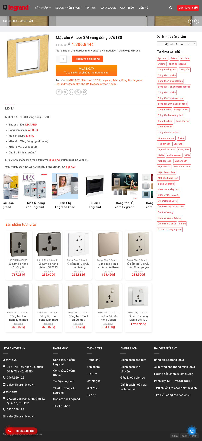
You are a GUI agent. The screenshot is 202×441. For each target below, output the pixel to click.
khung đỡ (54, 160)
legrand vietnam (65, 84)
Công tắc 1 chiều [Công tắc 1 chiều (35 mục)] (167, 75)
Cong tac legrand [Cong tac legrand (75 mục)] (167, 69)
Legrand (138, 80)
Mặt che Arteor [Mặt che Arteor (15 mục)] (182, 166)
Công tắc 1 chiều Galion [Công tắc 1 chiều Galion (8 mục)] (170, 81)
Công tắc (126, 80)
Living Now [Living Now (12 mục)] (184, 149)
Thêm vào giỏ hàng (87, 58)
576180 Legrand (102, 80)
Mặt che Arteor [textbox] (174, 44)
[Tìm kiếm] (170, 8)
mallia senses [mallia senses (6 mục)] (174, 155)
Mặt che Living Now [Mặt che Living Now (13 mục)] (168, 178)
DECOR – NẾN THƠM (68, 7)
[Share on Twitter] (65, 92)
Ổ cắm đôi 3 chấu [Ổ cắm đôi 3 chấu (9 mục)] (167, 223)
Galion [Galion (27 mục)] (181, 138)
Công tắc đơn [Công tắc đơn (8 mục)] (165, 126)
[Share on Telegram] (84, 92)
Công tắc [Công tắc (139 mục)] (185, 69)
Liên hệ (143, 7)
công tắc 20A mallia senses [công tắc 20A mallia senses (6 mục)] (172, 103)
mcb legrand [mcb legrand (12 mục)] (164, 161)
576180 (70, 80)
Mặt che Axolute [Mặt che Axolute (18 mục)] (166, 172)
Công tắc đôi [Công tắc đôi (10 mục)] (182, 121)
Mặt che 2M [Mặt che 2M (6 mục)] (181, 161)
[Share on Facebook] (59, 92)
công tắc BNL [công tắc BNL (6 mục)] (181, 109)
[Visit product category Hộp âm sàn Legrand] (108, 192)
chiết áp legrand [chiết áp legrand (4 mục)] (177, 64)
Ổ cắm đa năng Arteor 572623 (48, 265)
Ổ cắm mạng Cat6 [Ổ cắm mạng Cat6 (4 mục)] (167, 200)
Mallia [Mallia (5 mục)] (161, 155)
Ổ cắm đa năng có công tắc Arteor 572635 (18, 267)
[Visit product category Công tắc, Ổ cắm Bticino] (48, 192)
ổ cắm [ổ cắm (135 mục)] (182, 223)
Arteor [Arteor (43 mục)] (174, 58)
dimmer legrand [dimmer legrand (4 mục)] (166, 138)
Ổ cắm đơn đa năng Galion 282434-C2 (108, 320)
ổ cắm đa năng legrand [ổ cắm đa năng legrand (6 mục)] (170, 229)
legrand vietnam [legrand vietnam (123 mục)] (166, 149)
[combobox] (177, 43)
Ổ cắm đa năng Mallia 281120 (138, 318)
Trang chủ (10, 21)
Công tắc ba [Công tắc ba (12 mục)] (164, 109)
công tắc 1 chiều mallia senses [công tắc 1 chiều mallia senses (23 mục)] (174, 86)
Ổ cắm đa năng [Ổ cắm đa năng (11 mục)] (165, 212)
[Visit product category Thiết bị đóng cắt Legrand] (138, 192)
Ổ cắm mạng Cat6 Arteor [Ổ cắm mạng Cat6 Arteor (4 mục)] (171, 206)
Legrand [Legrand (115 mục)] (178, 144)
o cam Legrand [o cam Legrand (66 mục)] (166, 183)
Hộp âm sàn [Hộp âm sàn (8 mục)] (164, 144)
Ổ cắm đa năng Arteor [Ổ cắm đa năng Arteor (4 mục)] (169, 218)
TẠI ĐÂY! (71, 167)
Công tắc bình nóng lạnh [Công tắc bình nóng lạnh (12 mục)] (170, 115)
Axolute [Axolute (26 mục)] (185, 58)
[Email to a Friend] (72, 92)
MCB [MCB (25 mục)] (187, 155)
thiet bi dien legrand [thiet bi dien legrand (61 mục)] (168, 189)
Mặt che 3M (82, 84)
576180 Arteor (83, 80)
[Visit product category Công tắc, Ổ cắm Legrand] (18, 192)
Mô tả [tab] (9, 108)
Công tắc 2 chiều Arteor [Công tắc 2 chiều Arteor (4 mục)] (170, 98)
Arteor (116, 80)
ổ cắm (112, 84)
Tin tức (90, 7)
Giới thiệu (127, 7)
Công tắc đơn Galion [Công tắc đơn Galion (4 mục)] (168, 132)
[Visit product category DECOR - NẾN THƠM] (78, 192)
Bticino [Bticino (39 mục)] (161, 64)
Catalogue (108, 7)
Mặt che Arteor (99, 84)
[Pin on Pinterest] (78, 92)
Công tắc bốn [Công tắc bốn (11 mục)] (165, 121)
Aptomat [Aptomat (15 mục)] (162, 58)
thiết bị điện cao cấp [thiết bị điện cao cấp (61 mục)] (168, 195)
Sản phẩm (43, 7)
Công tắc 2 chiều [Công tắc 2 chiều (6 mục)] (167, 92)
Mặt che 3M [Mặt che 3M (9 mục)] (164, 166)
